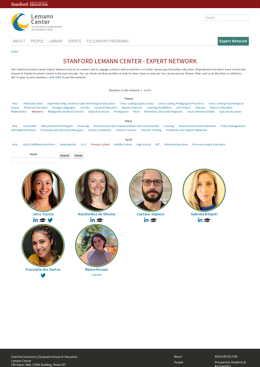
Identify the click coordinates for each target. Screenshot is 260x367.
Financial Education (36, 107)
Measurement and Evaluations (197, 126)
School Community (99, 130)
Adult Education (33, 103)
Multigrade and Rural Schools (66, 111)
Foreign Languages (64, 107)
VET (158, 144)
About (19, 40)
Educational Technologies (57, 126)
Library (56, 40)
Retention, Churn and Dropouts (163, 111)
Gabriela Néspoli (204, 214)
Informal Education (176, 144)
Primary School (100, 144)
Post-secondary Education (208, 144)
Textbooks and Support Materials (186, 130)
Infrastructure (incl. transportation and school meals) (126, 126)
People (37, 40)
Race (136, 111)
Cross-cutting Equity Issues (137, 103)
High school (143, 144)
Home (14, 51)
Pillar (128, 121)
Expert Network (233, 40)
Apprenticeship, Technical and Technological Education (81, 103)
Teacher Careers (126, 130)
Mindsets (37, 111)
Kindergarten (68, 144)
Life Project (183, 107)
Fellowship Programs (108, 40)
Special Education (230, 111)
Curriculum (29, 126)
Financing (83, 126)
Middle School (123, 144)
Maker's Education (221, 107)
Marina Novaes (96, 269)
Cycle (128, 139)
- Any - (15, 103)
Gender (85, 107)
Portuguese (121, 111)
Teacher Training (151, 130)
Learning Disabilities (159, 107)
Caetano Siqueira (150, 214)
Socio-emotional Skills (201, 111)
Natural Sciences (99, 111)
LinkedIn (97, 275)
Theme (128, 98)
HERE (58, 77)
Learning (169, 126)
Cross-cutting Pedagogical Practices (181, 103)
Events (74, 40)
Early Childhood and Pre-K (39, 144)
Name (33, 154)
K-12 (84, 144)
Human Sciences (132, 107)
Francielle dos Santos (43, 269)
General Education (105, 107)
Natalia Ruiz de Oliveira (96, 214)
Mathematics (19, 111)
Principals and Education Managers (62, 130)
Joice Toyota (43, 214)
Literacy (200, 107)
